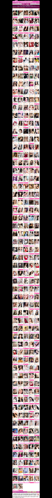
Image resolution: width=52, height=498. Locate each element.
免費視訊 (17, 23)
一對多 (17, 118)
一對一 (17, 165)
